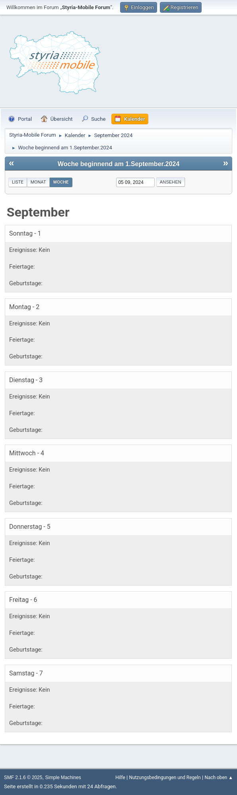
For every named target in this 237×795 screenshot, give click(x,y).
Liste (17, 182)
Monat (38, 182)
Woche (61, 182)
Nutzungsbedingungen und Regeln (164, 777)
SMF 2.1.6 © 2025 (23, 777)
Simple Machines (63, 777)
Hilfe (120, 777)
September (38, 212)
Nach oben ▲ (219, 777)
